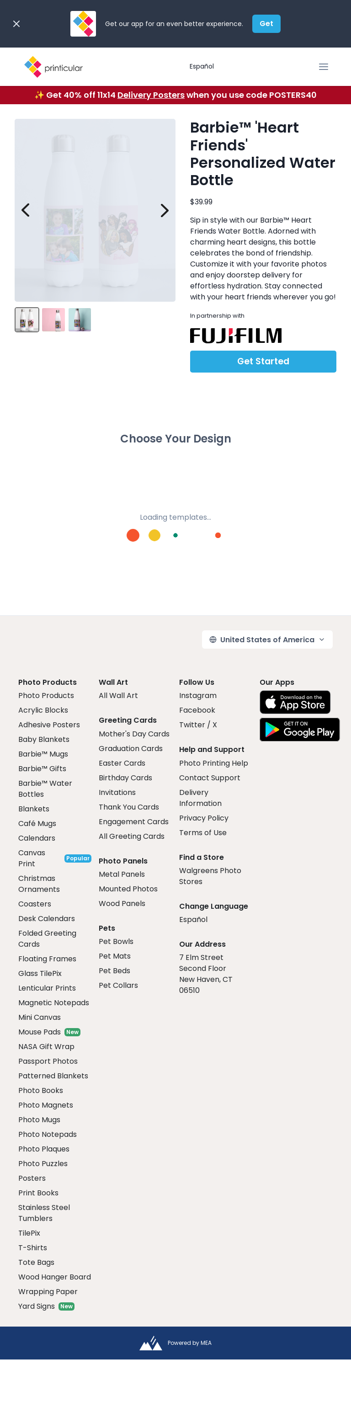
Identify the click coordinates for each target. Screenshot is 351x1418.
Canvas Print (31, 858)
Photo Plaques (43, 1149)
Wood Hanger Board (54, 1277)
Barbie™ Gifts (42, 768)
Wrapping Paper (48, 1291)
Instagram (198, 695)
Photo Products (46, 695)
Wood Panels (122, 903)
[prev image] (25, 210)
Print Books (38, 1193)
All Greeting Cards (132, 836)
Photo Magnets (45, 1105)
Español (202, 66)
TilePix (29, 1233)
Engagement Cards (134, 821)
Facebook (197, 710)
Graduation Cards (131, 748)
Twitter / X (198, 725)
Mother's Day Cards (134, 734)
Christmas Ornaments (39, 884)
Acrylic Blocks (43, 710)
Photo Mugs (39, 1119)
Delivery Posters (151, 95)
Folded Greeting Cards (47, 938)
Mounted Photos (128, 889)
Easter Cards (122, 763)
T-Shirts (32, 1247)
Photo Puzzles (43, 1163)
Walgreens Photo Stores (210, 876)
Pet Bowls (116, 941)
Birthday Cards (125, 778)
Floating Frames (47, 959)
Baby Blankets (43, 739)
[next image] (164, 210)
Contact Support (209, 778)
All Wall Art (118, 695)
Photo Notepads (47, 1134)
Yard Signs (36, 1306)
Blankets (33, 809)
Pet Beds (114, 970)
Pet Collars (118, 985)
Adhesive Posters (49, 725)
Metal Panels (122, 874)
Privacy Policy (204, 818)
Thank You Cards (129, 807)
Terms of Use (203, 832)
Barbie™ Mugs (43, 754)
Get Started (263, 361)
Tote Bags (36, 1262)
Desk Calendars (46, 918)
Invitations (117, 792)
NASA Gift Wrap (46, 1046)
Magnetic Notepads (53, 1002)
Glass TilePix (40, 973)
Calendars (36, 838)
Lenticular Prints (47, 988)
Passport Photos (48, 1061)
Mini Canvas (39, 1017)
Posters (32, 1178)
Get (266, 23)
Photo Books (40, 1090)
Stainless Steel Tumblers (44, 1213)
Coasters (34, 904)
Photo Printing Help (213, 763)
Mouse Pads (39, 1032)
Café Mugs (37, 823)
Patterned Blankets (53, 1076)
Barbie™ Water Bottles (45, 789)
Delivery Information (200, 798)
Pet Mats (115, 956)
